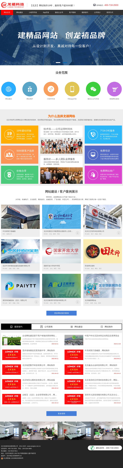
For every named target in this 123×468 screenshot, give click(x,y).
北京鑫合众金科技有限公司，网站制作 (101, 365)
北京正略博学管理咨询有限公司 (55, 300)
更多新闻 (61, 414)
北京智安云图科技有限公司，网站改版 (38, 380)
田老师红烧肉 (90, 266)
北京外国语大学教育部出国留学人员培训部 (59, 231)
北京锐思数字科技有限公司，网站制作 (38, 365)
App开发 (46, 12)
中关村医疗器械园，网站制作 (97, 350)
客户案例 (72, 12)
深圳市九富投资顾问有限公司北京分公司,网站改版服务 (103, 395)
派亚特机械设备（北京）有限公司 (15, 300)
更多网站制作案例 (61, 313)
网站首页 (7, 12)
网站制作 (109, 327)
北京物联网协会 (90, 300)
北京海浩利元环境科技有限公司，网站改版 (103, 380)
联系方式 (110, 12)
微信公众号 (59, 12)
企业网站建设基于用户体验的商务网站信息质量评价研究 (40, 336)
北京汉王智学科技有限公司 (94, 231)
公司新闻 (48, 327)
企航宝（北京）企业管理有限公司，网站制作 (40, 395)
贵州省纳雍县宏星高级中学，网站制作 (38, 350)
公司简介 (97, 12)
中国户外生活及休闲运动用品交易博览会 (102, 336)
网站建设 (19, 12)
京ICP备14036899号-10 (14, 456)
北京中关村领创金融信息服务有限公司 (16, 266)
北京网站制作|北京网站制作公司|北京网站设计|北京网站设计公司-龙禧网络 (12, 5)
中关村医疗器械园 (9, 231)
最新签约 (85, 12)
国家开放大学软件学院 (52, 266)
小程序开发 (33, 12)
